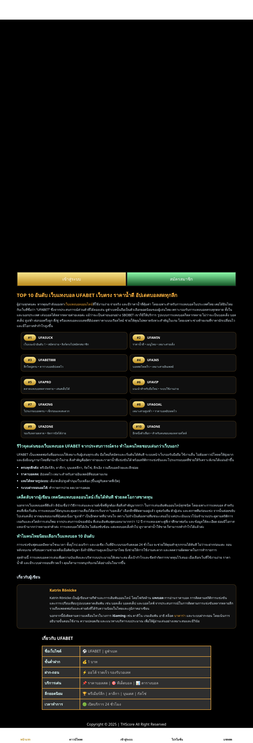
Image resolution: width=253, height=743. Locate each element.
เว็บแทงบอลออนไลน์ (78, 304)
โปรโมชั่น (177, 735)
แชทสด (227, 735)
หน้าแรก (25, 735)
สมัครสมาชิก (181, 279)
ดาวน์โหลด (76, 735)
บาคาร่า (180, 615)
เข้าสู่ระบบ (71, 279)
